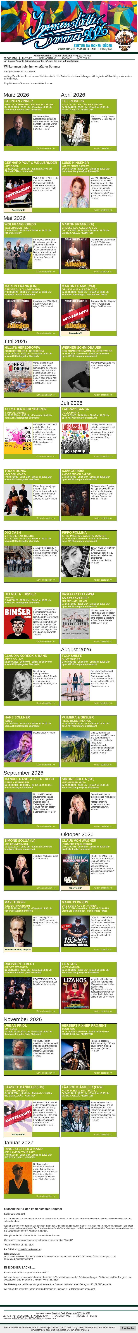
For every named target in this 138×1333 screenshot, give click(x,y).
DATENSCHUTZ (62, 1316)
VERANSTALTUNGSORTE (16, 1316)
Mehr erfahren (82, 1330)
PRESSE (80, 1316)
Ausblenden (128, 1328)
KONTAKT (66, 58)
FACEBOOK (20, 1318)
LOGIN (93, 1316)
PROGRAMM (10, 58)
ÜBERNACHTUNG (47, 58)
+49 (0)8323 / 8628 (82, 55)
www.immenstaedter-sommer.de (43, 1240)
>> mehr (45, 129)
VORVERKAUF (41, 1316)
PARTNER (27, 58)
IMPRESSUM (83, 58)
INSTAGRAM (34, 1318)
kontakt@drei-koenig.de (29, 1249)
